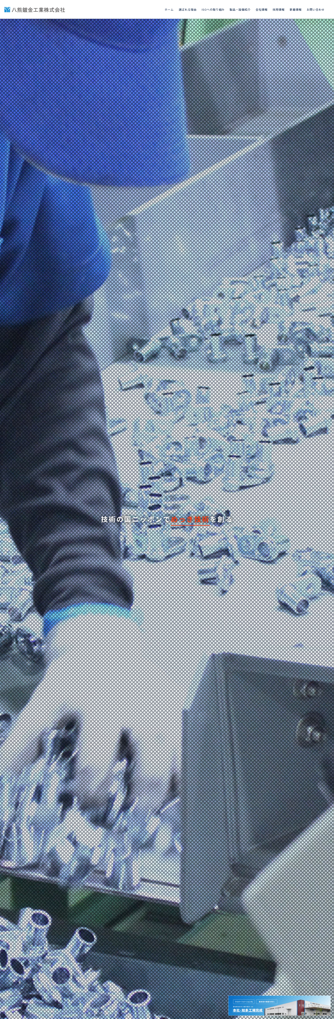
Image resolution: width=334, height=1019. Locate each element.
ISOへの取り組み (213, 9)
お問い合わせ (316, 9)
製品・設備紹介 (240, 9)
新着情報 (296, 9)
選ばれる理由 (188, 9)
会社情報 (262, 9)
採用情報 (279, 9)
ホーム (169, 9)
